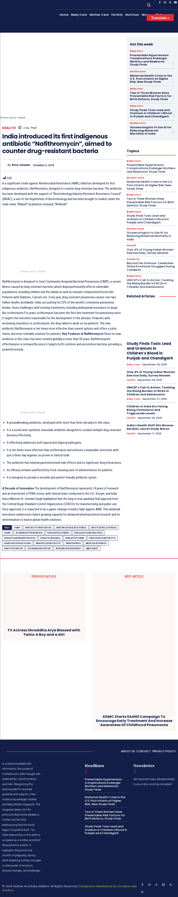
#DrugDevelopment (58, 533)
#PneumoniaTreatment (68, 548)
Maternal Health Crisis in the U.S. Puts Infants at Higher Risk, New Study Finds (151, 79)
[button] (148, 4)
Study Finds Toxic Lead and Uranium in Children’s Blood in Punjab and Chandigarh (151, 113)
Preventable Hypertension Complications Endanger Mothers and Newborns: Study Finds (149, 59)
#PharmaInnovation (39, 548)
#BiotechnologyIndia (103, 527)
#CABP (7, 533)
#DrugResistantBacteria (88, 533)
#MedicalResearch (96, 543)
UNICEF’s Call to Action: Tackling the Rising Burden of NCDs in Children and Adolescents (150, 283)
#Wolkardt (92, 548)
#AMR (17, 527)
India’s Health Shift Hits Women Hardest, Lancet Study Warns (150, 427)
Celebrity (133, 259)
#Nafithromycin (13, 548)
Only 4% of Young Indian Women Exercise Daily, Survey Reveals (150, 251)
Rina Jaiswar (21, 165)
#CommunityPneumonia (29, 533)
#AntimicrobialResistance (71, 527)
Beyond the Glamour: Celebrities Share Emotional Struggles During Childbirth (151, 266)
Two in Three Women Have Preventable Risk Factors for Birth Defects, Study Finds (151, 96)
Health (9, 128)
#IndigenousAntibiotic (102, 538)
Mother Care (138, 72)
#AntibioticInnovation (38, 527)
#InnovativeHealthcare (17, 543)
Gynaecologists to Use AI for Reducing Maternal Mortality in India (151, 130)
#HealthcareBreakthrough (20, 538)
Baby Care (136, 51)
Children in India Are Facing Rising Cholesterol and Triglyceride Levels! (147, 410)
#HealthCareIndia (50, 538)
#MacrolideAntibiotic (48, 543)
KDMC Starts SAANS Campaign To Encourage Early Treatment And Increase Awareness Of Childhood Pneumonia (134, 721)
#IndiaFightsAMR (75, 538)
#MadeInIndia (73, 543)
